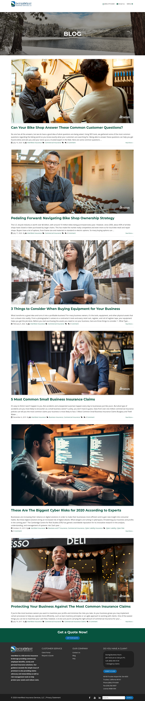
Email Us (121, 4)
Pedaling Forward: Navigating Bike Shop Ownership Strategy (62, 218)
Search (129, 698)
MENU (130, 4)
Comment (72, 143)
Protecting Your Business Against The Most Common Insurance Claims (71, 606)
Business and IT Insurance (57, 528)
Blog (74, 656)
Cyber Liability (111, 528)
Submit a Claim (110, 671)
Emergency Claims (113, 664)
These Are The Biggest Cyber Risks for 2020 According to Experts (66, 510)
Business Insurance (56, 417)
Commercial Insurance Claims (75, 621)
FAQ (73, 659)
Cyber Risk (120, 528)
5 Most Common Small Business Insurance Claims (53, 399)
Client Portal (46, 653)
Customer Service (52, 648)
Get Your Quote (72, 638)
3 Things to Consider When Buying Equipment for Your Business (65, 309)
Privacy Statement (53, 697)
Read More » (129, 143)
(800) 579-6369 (109, 4)
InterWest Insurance (34, 143)
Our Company (80, 648)
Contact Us (76, 653)
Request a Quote (48, 656)
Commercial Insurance (53, 143)
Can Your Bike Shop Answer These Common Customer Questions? (67, 128)
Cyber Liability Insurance (94, 528)
